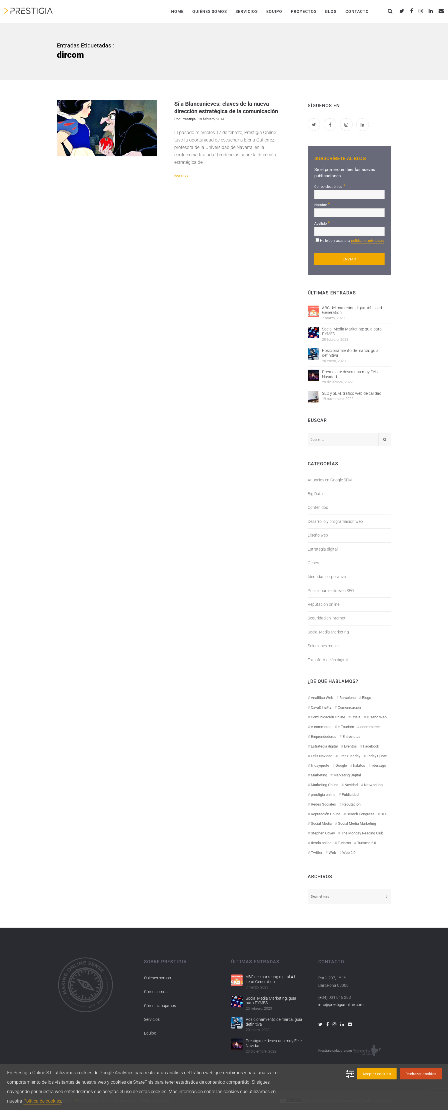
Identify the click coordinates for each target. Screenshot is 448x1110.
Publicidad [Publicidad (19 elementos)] (350, 794)
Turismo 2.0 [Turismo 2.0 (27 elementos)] (366, 843)
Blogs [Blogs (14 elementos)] (366, 698)
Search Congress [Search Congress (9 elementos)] (360, 814)
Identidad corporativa (327, 576)
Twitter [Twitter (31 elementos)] (316, 852)
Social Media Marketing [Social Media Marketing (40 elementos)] (357, 823)
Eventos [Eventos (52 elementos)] (350, 746)
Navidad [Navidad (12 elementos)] (351, 785)
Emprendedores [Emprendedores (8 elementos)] (323, 736)
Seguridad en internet (326, 618)
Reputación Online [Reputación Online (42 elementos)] (325, 814)
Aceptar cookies (377, 1074)
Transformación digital (328, 659)
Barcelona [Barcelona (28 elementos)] (347, 698)
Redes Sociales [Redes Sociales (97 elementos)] (323, 804)
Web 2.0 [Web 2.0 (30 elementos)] (348, 852)
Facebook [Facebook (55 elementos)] (371, 746)
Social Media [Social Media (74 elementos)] (321, 823)
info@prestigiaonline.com (340, 1004)
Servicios (152, 1019)
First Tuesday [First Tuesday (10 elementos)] (349, 756)
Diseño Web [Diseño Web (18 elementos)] (377, 717)
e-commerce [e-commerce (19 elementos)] (321, 727)
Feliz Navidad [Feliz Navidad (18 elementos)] (321, 756)
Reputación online (323, 604)
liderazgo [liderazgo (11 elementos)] (378, 765)
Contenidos (318, 507)
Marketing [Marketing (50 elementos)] (319, 775)
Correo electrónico (329, 186)
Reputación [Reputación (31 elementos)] (351, 804)
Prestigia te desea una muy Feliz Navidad (350, 374)
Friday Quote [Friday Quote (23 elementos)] (377, 756)
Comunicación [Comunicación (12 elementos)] (349, 707)
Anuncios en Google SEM (330, 480)
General (314, 563)
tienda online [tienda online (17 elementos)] (321, 843)
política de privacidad (367, 241)
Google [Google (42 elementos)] (341, 765)
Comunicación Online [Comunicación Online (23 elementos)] (328, 717)
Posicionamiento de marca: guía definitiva (350, 353)
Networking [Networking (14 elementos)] (373, 785)
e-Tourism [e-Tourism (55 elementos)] (346, 727)
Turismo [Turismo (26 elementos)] (344, 843)
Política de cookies (42, 1101)
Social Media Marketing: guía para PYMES (352, 331)
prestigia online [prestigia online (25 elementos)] (323, 794)
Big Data (315, 493)
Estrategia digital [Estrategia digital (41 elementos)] (324, 746)
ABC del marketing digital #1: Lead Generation (352, 310)
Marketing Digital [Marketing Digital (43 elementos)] (347, 775)
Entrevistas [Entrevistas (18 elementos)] (352, 736)
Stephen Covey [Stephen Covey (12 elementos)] (323, 833)
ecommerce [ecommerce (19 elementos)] (370, 727)
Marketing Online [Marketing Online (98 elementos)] (324, 785)
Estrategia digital (323, 549)
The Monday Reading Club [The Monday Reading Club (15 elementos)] (362, 833)
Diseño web (318, 535)
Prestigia (188, 119)
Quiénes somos (157, 978)
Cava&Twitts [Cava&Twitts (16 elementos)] (321, 707)
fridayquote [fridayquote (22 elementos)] (320, 765)
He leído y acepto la (352, 241)
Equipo (150, 1033)
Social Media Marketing (328, 632)
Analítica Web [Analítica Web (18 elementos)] (322, 698)
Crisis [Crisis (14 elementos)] (356, 717)
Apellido (322, 223)
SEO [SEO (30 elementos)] (384, 814)
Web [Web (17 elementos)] (332, 852)
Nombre (322, 204)
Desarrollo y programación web (335, 521)
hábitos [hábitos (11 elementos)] (359, 765)
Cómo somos (155, 991)
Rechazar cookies (421, 1074)
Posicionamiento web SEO (331, 590)
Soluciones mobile (323, 645)
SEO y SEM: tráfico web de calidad (351, 393)
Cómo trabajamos (160, 1005)
